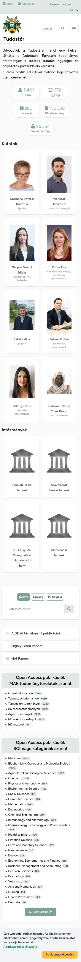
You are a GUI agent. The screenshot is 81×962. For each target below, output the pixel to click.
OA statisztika (40, 912)
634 (12, 829)
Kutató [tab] (23, 597)
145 (38, 897)
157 (40, 886)
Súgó (8, 4)
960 (30, 804)
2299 (37, 714)
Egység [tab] (38, 597)
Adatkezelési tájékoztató (20, 947)
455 (36, 839)
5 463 (26, 92)
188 (66, 865)
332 (51, 845)
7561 (38, 693)
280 (26, 111)
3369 (45, 709)
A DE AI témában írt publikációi (33, 633)
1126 (43, 788)
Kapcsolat (26, 4)
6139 (44, 698)
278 (22, 855)
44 (28, 724)
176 (37, 871)
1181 (26, 778)
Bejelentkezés (60, 4)
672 (54, 92)
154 (23, 892)
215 (64, 860)
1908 (61, 773)
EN (71, 9)
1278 (41, 719)
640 (53, 820)
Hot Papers (17, 658)
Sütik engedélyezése (60, 954)
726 (28, 809)
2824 (13, 768)
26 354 (40, 129)
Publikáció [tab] (55, 597)
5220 (46, 703)
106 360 (54, 111)
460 (34, 834)
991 (33, 794)
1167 (44, 783)
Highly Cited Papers (24, 646)
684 (42, 814)
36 (24, 902)
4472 (26, 758)
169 (26, 881)
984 (38, 799)
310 (31, 850)
